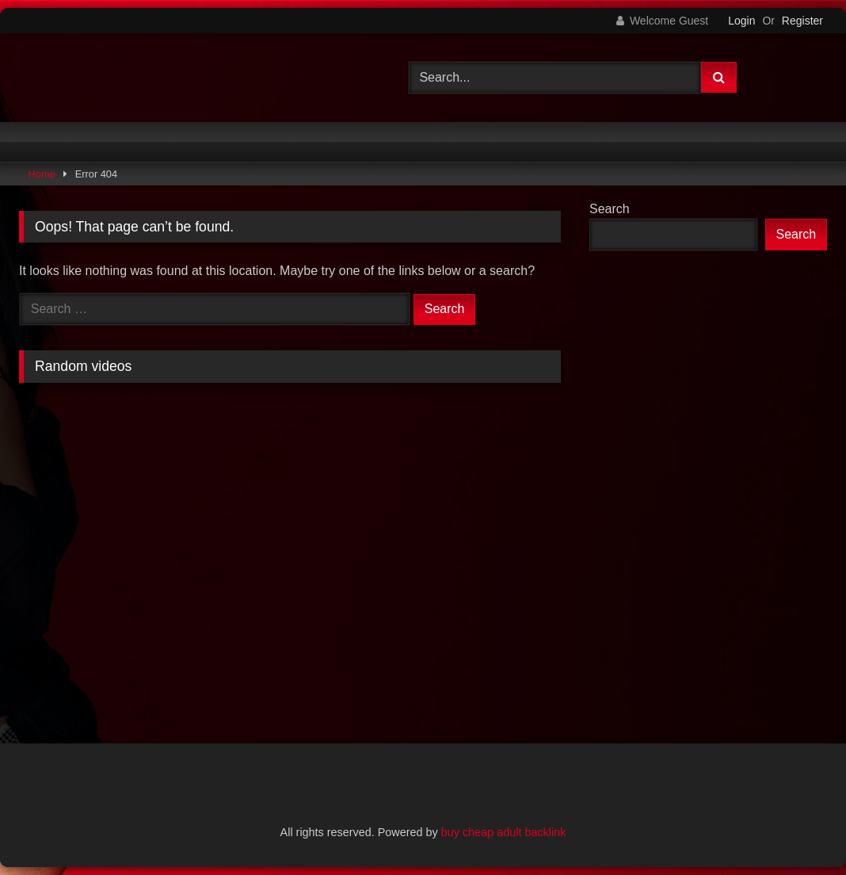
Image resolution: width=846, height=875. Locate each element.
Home (42, 174)
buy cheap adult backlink (503, 832)
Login (741, 20)
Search (609, 209)
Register (802, 20)
